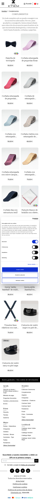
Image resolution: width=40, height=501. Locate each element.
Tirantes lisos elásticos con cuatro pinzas (10, 327)
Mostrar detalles (32, 264)
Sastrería (6, 417)
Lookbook (26, 424)
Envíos (5, 403)
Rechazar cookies (20, 280)
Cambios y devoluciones (10, 401)
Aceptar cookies (20, 269)
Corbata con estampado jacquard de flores (10, 136)
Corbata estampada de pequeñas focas (29, 59)
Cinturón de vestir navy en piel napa (10, 364)
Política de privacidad (28, 465)
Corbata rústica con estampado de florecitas (29, 136)
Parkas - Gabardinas (9, 426)
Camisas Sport (26, 406)
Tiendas (5, 415)
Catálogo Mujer (26, 435)
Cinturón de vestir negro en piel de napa (29, 327)
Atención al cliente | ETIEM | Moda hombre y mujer (10, 391)
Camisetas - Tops (8, 437)
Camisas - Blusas (8, 434)
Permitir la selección (20, 275)
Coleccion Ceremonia (28, 389)
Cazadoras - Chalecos (28, 400)
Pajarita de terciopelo (10, 59)
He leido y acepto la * (21, 465)
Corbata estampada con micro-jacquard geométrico (10, 174)
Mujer (5, 422)
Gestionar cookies (20, 487)
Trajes (23, 417)
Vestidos (5, 431)
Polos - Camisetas (27, 414)
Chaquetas (6, 429)
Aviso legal (20, 481)
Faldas (5, 440)
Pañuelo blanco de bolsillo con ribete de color (30, 212)
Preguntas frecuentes (9, 398)
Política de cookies (20, 484)
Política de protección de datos (20, 489)
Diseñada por (20, 492)
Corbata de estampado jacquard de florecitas (29, 99)
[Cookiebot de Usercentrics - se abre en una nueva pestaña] (29, 219)
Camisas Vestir (26, 403)
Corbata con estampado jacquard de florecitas (29, 175)
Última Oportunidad (9, 445)
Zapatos (24, 395)
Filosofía (5, 412)
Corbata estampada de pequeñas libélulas (10, 98)
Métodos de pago (8, 395)
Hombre (4, 11)
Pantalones (6, 442)
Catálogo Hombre (27, 432)
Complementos (26, 392)
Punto (23, 411)
